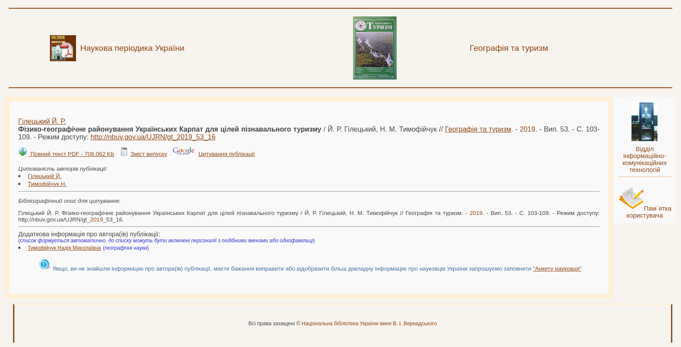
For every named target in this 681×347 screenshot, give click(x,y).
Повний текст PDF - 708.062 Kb (71, 154)
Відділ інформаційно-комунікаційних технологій (644, 159)
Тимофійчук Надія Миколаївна (64, 248)
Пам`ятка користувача (648, 212)
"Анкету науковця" (557, 268)
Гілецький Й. (45, 176)
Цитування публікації (226, 154)
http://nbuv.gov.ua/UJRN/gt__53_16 (152, 137)
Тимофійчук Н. (47, 184)
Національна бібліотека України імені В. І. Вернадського (369, 324)
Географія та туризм (478, 129)
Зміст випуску (148, 154)
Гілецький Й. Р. (42, 121)
